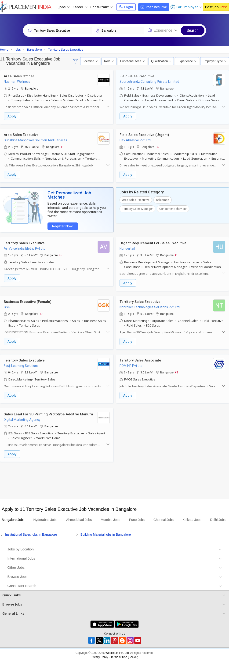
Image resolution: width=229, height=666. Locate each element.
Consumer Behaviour (173, 208)
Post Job (216, 6)
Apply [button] (12, 116)
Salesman (162, 199)
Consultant (101, 7)
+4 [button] (157, 147)
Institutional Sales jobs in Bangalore (31, 535)
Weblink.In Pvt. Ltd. (117, 653)
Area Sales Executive (135, 199)
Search (193, 30)
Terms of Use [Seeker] (124, 657)
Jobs (63, 7)
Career (80, 7)
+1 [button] (62, 147)
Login (126, 7)
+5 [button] (60, 250)
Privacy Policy (99, 657)
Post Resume (154, 7)
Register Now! (62, 222)
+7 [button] (41, 309)
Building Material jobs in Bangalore (105, 535)
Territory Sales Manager (137, 208)
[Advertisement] (114, 474)
